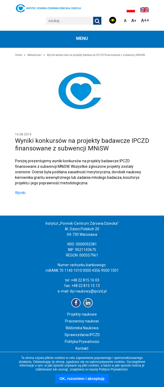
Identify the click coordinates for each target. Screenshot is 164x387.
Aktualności (34, 55)
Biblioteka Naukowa (82, 328)
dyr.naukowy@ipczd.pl (88, 291)
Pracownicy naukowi (82, 321)
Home (18, 55)
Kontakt (82, 348)
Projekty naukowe (82, 314)
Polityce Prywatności (113, 369)
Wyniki (20, 193)
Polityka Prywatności (82, 341)
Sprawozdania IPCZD (82, 335)
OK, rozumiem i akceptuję (82, 378)
